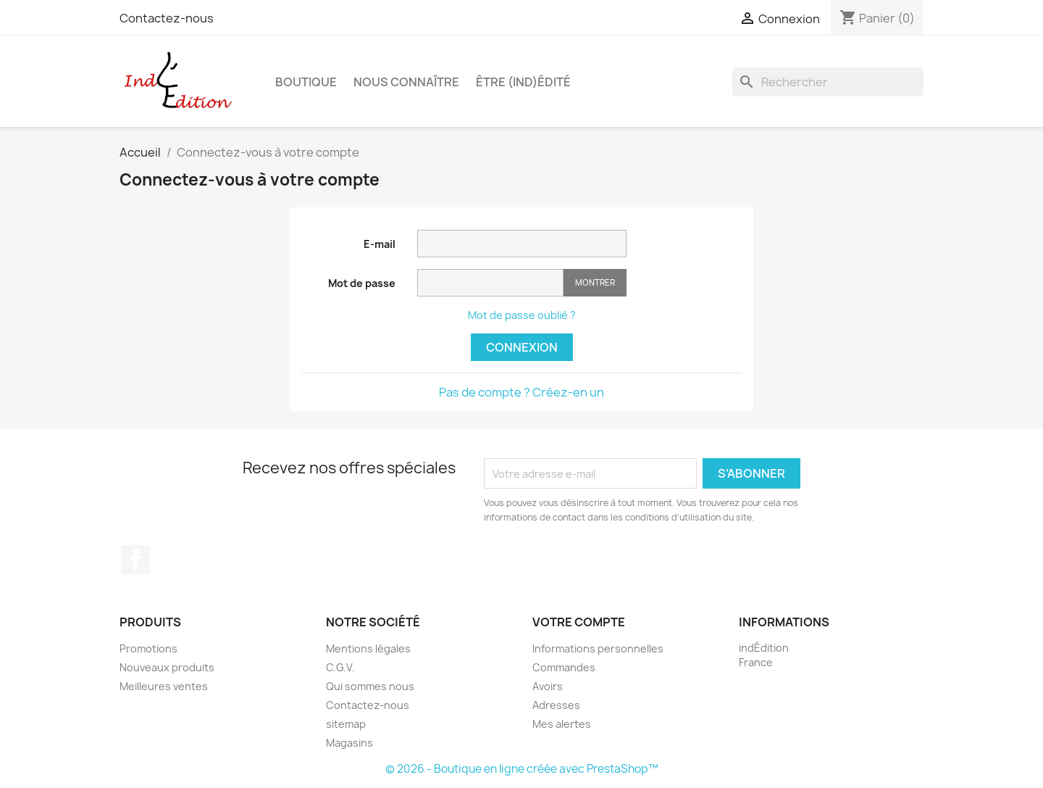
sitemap (346, 724)
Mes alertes (561, 724)
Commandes (563, 667)
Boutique (306, 82)
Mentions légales (368, 648)
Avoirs (547, 686)
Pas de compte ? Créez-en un (521, 392)
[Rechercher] (827, 81)
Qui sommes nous (370, 686)
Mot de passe (361, 283)
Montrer (595, 282)
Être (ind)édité (523, 82)
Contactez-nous (167, 18)
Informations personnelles (597, 648)
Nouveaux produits (167, 667)
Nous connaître (406, 82)
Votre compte (578, 622)
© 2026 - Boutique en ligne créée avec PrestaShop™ (521, 768)
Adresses (556, 705)
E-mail (379, 244)
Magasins (349, 743)
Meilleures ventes (164, 686)
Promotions (148, 648)
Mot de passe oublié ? (522, 315)
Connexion (522, 347)
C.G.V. (340, 667)
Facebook (135, 559)
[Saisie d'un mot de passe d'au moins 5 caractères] (490, 282)
